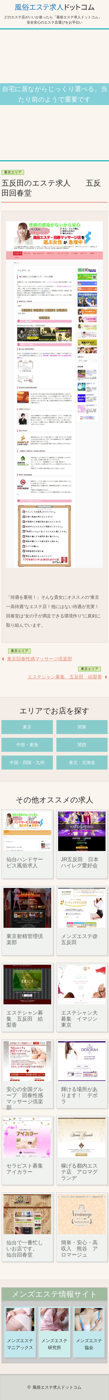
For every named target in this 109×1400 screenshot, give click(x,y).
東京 (27, 726)
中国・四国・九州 (27, 762)
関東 (82, 726)
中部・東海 (27, 744)
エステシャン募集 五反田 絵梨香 (65, 676)
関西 (82, 744)
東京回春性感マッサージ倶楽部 (39, 658)
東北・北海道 (82, 762)
